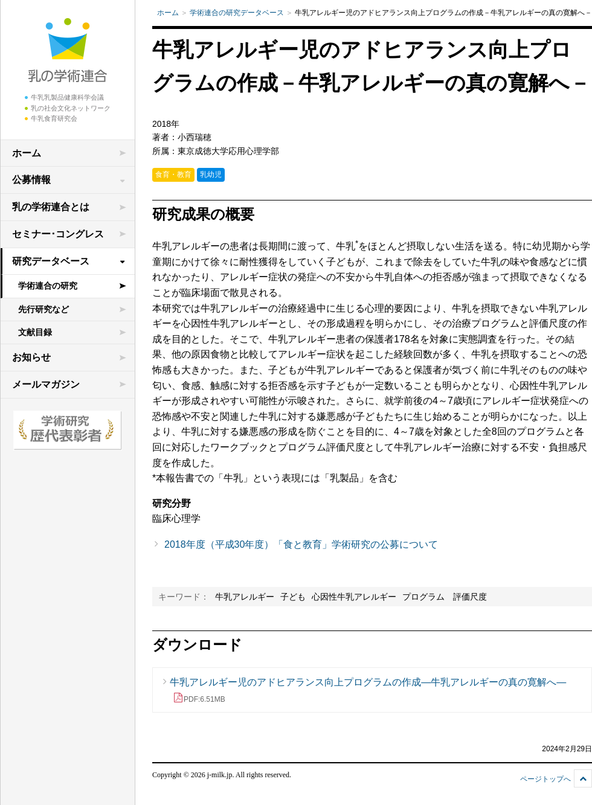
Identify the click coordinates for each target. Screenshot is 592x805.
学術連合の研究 (47, 285)
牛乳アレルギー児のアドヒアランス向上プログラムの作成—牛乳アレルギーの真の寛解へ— (368, 690)
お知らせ (31, 357)
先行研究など (43, 309)
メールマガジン (46, 384)
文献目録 (35, 332)
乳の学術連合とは (50, 207)
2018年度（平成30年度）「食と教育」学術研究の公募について (301, 544)
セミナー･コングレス (58, 234)
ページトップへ (545, 779)
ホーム (26, 153)
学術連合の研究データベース (237, 12)
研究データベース (50, 261)
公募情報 (31, 180)
